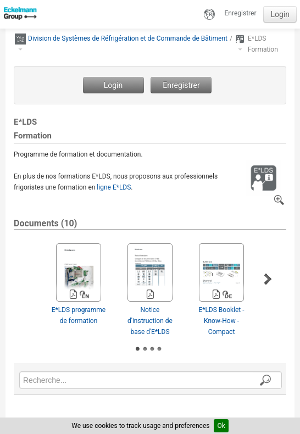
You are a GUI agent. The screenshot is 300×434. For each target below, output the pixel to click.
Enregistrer (241, 13)
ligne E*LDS (114, 187)
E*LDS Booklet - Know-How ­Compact (221, 321)
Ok (221, 426)
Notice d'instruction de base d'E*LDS (150, 321)
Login (280, 14)
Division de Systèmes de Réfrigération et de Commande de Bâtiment (127, 38)
